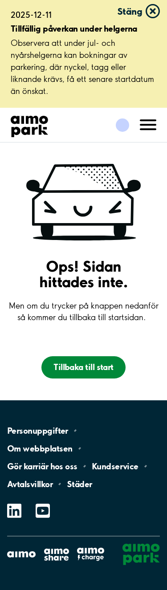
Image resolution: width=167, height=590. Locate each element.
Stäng (129, 11)
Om (39, 448)
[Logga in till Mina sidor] (122, 125)
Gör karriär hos (42, 466)
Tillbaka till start (83, 367)
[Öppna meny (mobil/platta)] (148, 124)
